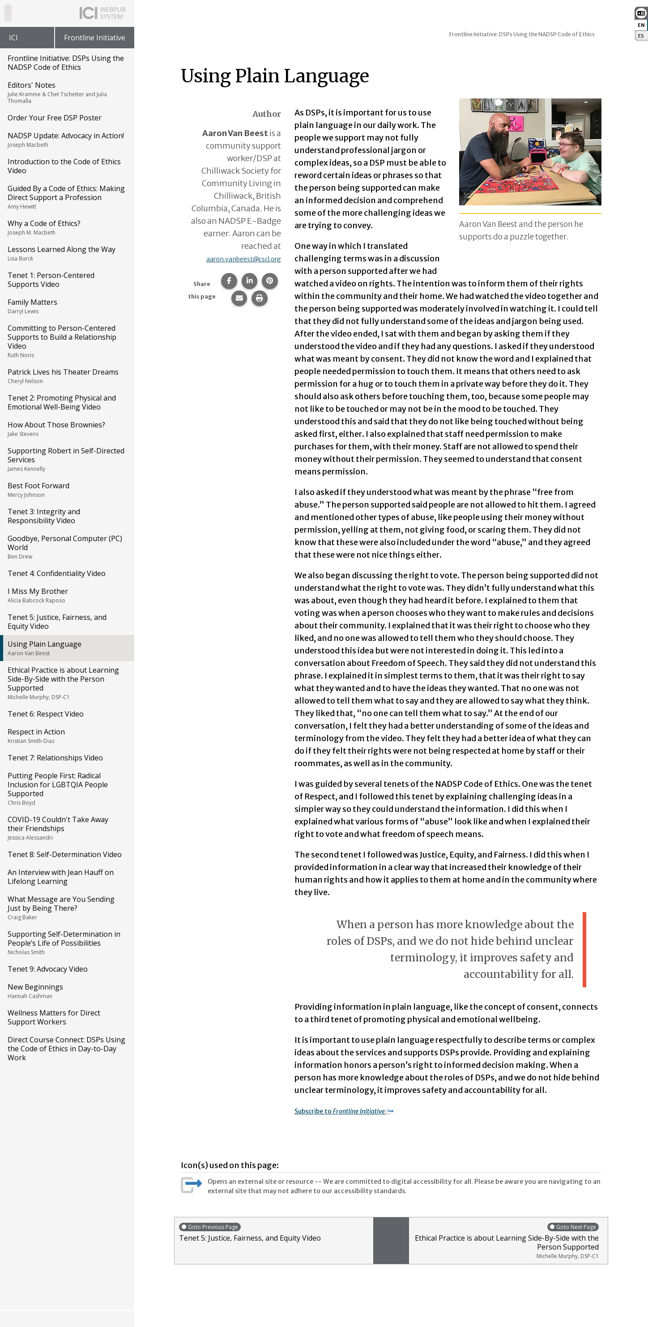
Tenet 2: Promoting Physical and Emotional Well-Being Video (62, 402)
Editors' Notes (66, 92)
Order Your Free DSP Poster (55, 118)
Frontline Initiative (94, 38)
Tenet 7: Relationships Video (55, 758)
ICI (13, 38)
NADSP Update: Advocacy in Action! (66, 140)
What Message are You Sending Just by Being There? (66, 907)
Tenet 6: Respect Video (46, 714)
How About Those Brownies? (66, 429)
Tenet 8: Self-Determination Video (65, 854)
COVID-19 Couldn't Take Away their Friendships (66, 828)
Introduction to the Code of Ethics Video (64, 166)
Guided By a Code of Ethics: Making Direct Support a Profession (66, 196)
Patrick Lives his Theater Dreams (66, 376)
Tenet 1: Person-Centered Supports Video (51, 279)
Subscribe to (358, 1110)
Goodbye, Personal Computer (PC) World (66, 546)
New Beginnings (66, 991)
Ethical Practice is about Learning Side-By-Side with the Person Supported (66, 683)
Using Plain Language (66, 648)
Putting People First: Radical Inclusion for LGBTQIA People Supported (66, 788)
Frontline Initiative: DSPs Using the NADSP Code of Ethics (66, 62)
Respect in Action (66, 736)
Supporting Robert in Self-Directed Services (66, 459)
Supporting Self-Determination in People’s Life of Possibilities (66, 942)
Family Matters (66, 306)
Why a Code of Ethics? (66, 227)
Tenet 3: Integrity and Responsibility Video (44, 516)
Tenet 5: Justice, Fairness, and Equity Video (57, 621)
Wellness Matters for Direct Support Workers (54, 1017)
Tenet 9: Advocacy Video (48, 969)
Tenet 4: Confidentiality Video (57, 573)
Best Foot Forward (66, 490)
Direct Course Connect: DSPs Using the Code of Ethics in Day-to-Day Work (66, 1048)
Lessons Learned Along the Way (66, 253)
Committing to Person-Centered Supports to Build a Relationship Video (66, 341)
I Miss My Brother (66, 595)
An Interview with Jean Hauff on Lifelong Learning (61, 876)
